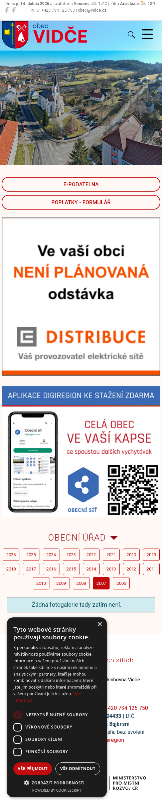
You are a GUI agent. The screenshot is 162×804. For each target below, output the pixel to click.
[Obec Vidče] (7, 10)
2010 (41, 583)
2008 (81, 583)
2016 (51, 568)
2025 (31, 554)
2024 (51, 554)
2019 (151, 554)
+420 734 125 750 (126, 708)
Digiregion (112, 740)
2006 (121, 583)
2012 (131, 568)
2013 (111, 568)
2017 (31, 568)
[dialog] (57, 707)
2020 (131, 554)
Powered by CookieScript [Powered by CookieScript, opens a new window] (57, 790)
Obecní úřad (77, 538)
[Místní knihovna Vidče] (14, 10)
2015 (71, 568)
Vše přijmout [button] (32, 768)
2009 (61, 583)
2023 (71, 554)
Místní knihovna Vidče (107, 680)
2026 (11, 554)
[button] (56, 782)
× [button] (99, 624)
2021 (111, 554)
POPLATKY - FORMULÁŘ (81, 202)
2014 (91, 568)
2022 (91, 554)
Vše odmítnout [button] (77, 768)
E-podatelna (81, 184)
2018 (11, 568)
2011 (151, 568)
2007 (101, 583)
